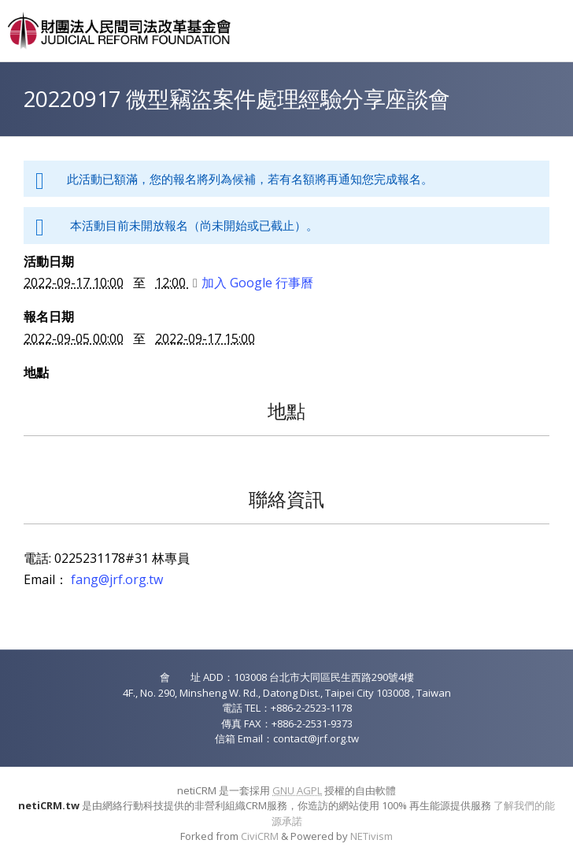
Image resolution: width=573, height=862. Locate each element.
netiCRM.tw (48, 805)
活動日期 (49, 261)
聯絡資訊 (286, 499)
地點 (36, 372)
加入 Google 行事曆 (253, 282)
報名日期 (49, 316)
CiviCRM (260, 836)
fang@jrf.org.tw (117, 579)
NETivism (371, 836)
